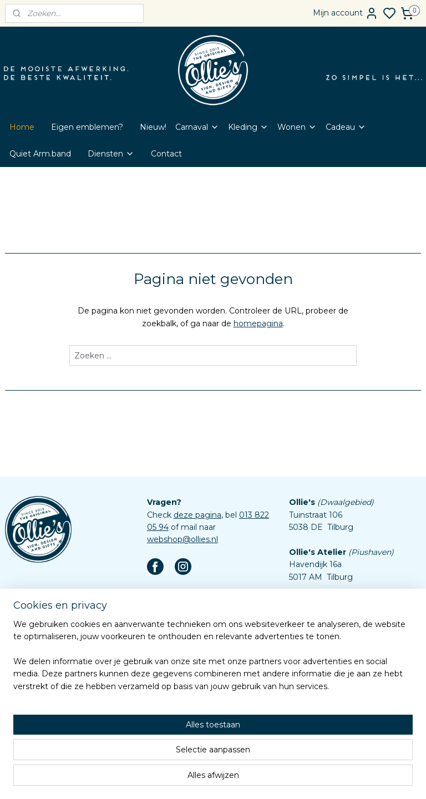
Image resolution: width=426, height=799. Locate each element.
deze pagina (197, 515)
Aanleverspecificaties (188, 734)
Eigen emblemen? (87, 127)
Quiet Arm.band (40, 154)
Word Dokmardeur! (184, 634)
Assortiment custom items (199, 721)
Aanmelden (36, 648)
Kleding (248, 127)
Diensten (111, 154)
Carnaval (197, 127)
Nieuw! (153, 127)
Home (21, 127)
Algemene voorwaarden (194, 696)
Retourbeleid (172, 684)
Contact (166, 154)
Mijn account (345, 13)
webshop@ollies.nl (182, 539)
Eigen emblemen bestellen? (202, 622)
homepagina (258, 323)
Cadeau (346, 127)
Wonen (297, 127)
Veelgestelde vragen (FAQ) (199, 671)
